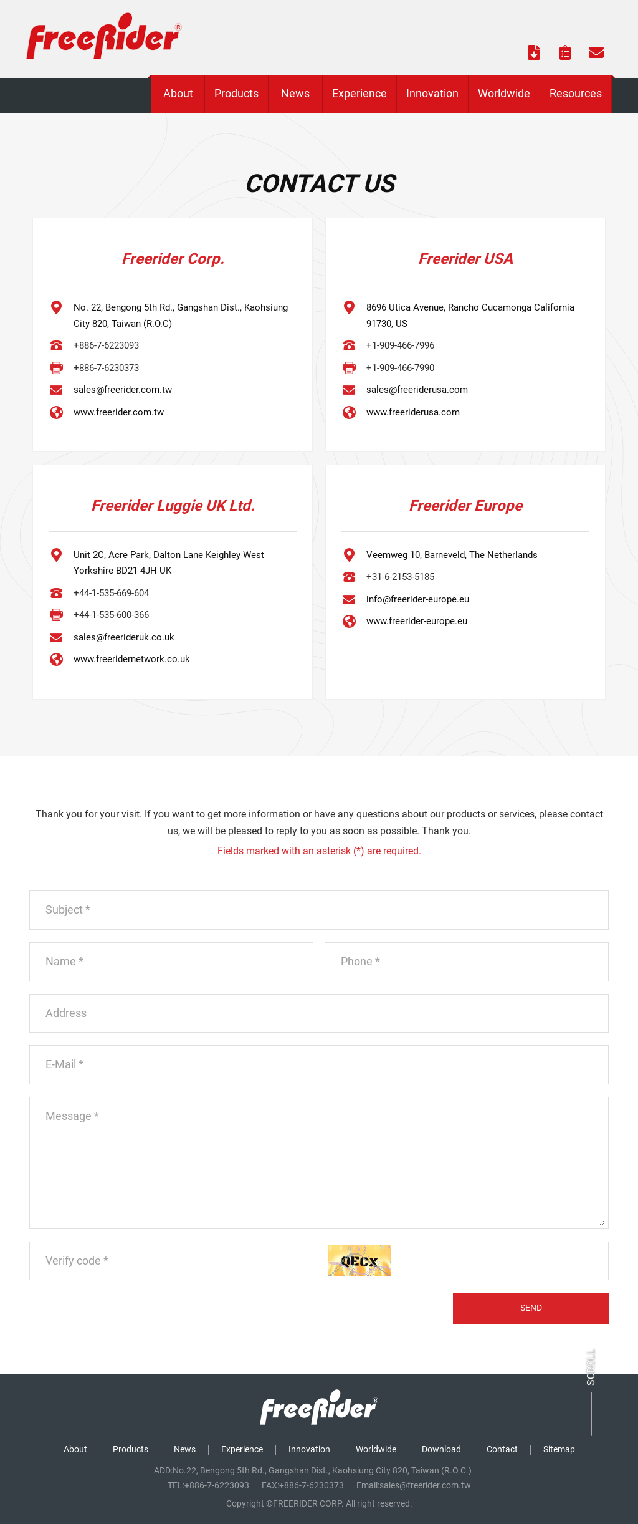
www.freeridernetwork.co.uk (132, 659)
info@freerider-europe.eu (417, 599)
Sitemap (559, 1449)
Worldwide (376, 1449)
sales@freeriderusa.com (417, 389)
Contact (502, 1449)
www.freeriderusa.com (413, 412)
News (185, 1449)
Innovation (309, 1449)
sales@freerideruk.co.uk (124, 637)
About (75, 1449)
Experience (242, 1449)
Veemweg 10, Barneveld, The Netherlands (452, 555)
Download (441, 1449)
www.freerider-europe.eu (416, 621)
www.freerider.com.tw (119, 412)
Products (130, 1449)
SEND (531, 1308)
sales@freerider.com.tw (123, 389)
